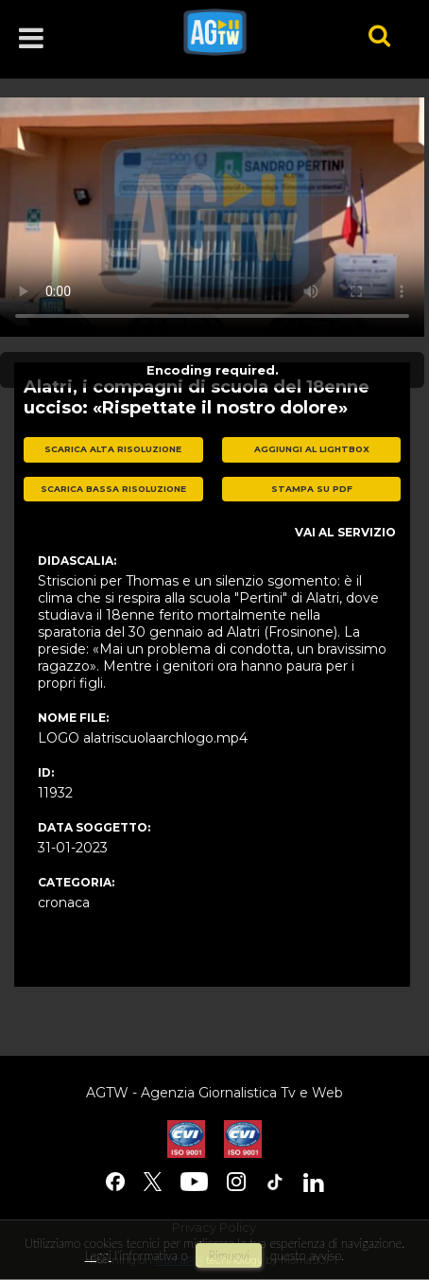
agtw (250, 32)
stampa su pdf (311, 488)
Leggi (98, 1255)
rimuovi (228, 1255)
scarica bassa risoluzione (113, 488)
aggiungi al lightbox (311, 449)
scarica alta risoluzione (112, 449)
